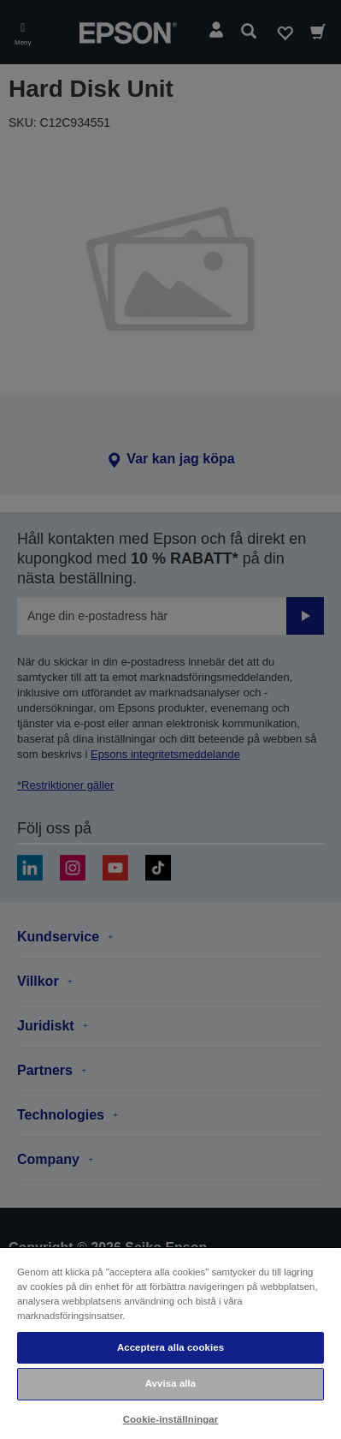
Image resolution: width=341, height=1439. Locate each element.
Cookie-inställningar (171, 1419)
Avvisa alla (171, 1383)
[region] (170, 1342)
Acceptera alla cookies (170, 1347)
